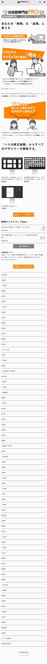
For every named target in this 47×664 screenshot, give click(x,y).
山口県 (3, 553)
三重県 (3, 462)
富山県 (3, 408)
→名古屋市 (4, 456)
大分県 (3, 617)
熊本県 (3, 606)
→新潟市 (4, 403)
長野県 (3, 430)
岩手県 (3, 296)
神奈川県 (4, 376)
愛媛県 (3, 569)
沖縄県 (3, 633)
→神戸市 (4, 505)
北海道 (3, 280)
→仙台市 (4, 307)
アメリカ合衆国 (6, 638)
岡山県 (3, 531)
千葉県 (3, 355)
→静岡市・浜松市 (6, 446)
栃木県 (3, 333)
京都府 (3, 472)
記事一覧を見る (23, 246)
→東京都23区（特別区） (8, 371)
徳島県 (3, 558)
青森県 (3, 291)
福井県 (3, 419)
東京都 (3, 366)
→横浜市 (4, 382)
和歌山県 (4, 515)
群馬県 (3, 339)
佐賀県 (3, 595)
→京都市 (4, 478)
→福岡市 (4, 590)
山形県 (3, 317)
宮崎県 (3, 622)
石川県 (3, 414)
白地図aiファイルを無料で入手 (23, 215)
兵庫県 (3, 499)
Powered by (23, 655)
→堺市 (3, 494)
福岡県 (3, 579)
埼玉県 (3, 344)
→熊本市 (4, 611)
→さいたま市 (5, 350)
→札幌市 (4, 285)
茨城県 (3, 328)
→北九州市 (4, 585)
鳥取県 (3, 521)
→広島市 (4, 547)
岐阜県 (3, 435)
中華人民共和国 (6, 644)
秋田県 (3, 312)
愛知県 (3, 451)
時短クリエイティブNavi (23, 267)
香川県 (3, 563)
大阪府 (3, 483)
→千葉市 (4, 360)
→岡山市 (4, 537)
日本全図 (4, 275)
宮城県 (3, 301)
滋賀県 (3, 467)
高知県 (3, 574)
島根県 (3, 526)
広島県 (3, 542)
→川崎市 (4, 387)
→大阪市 (4, 489)
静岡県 (3, 440)
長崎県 (3, 601)
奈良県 (3, 510)
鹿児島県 (4, 628)
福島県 (3, 323)
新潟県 (3, 398)
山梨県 (3, 424)
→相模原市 (4, 392)
